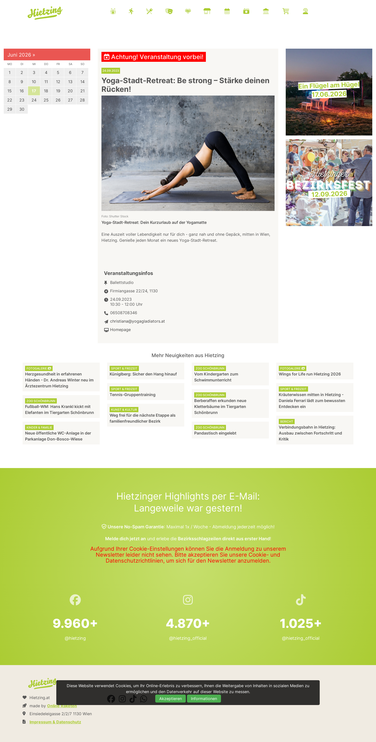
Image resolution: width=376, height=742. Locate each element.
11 (46, 81)
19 (58, 90)
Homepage (120, 329)
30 (21, 109)
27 (70, 100)
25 (46, 100)
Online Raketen (62, 705)
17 (34, 90)
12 (58, 81)
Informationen (204, 698)
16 (22, 90)
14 (82, 81)
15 (9, 90)
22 (9, 100)
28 (82, 100)
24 (33, 100)
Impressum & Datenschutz (55, 721)
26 (58, 100)
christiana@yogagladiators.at (137, 321)
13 (70, 81)
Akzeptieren (170, 698)
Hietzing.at (45, 13)
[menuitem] (215, 12)
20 (70, 90)
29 (9, 109)
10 (34, 81)
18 (46, 90)
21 (82, 90)
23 (21, 100)
